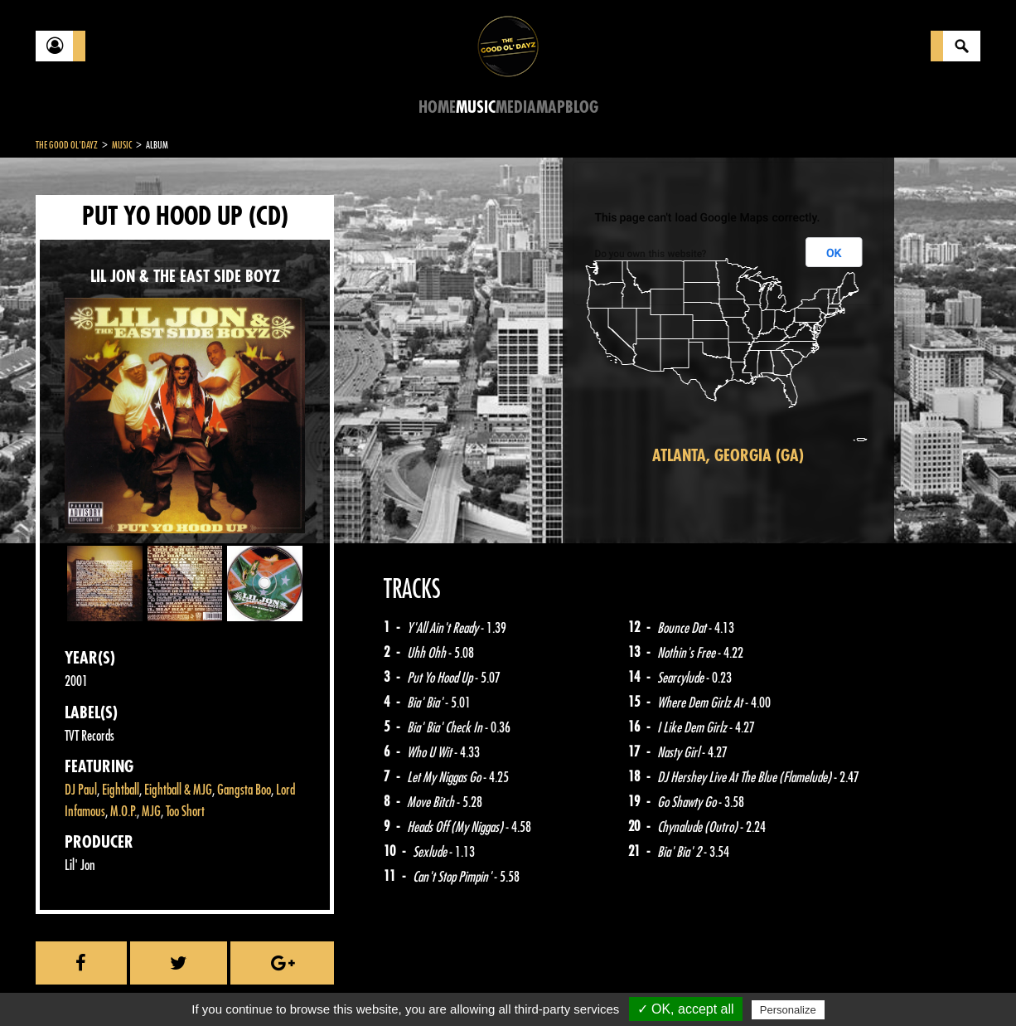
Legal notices (166, 984)
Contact (77, 983)
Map (550, 107)
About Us (243, 984)
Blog (581, 107)
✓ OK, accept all (685, 1009)
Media (516, 107)
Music (476, 107)
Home (437, 107)
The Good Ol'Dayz (67, 145)
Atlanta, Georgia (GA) (728, 455)
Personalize (788, 1010)
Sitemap (309, 984)
